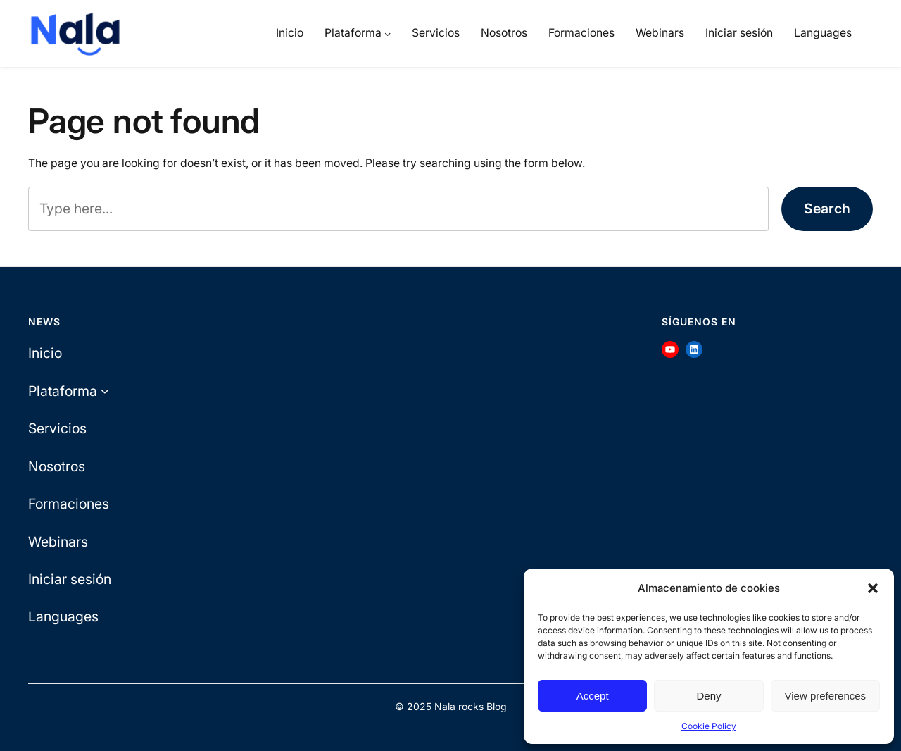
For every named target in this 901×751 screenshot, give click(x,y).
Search (827, 208)
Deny (708, 696)
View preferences (826, 696)
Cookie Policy (708, 726)
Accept (592, 696)
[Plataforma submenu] (387, 33)
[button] (873, 588)
